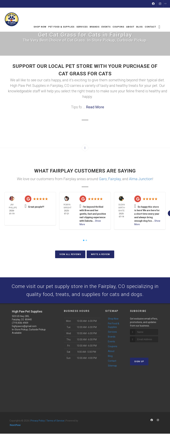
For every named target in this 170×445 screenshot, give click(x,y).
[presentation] (147, 348)
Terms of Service (55, 420)
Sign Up (139, 361)
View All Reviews (70, 254)
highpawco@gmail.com (24, 326)
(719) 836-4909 (20, 323)
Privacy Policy (38, 420)
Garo (103, 179)
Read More (95, 107)
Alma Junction (140, 179)
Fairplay (114, 179)
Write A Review (100, 254)
